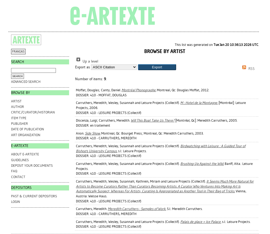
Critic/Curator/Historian (33, 112)
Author (17, 107)
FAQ (14, 171)
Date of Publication (27, 129)
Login (15, 202)
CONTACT (18, 177)
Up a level (86, 61)
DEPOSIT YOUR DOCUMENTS (32, 166)
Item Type (18, 118)
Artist (16, 101)
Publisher (19, 124)
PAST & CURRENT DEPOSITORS (34, 196)
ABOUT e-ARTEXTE (25, 154)
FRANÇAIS (18, 51)
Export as (82, 67)
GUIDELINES (20, 160)
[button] (157, 67)
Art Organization (25, 135)
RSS (247, 68)
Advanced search (26, 82)
